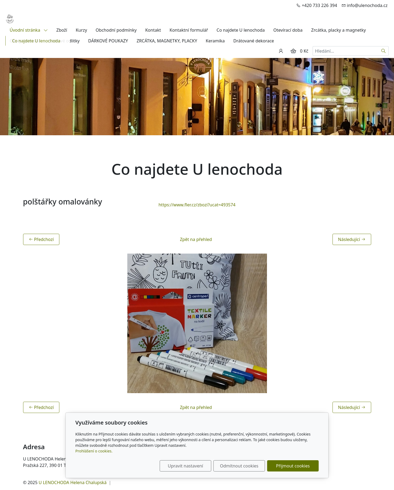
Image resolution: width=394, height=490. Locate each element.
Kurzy (81, 30)
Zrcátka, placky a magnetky (338, 30)
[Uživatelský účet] (281, 51)
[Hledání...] (346, 51)
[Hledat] (384, 51)
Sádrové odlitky (64, 41)
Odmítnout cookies (239, 466)
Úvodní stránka (29, 30)
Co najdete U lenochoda (240, 30)
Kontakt (153, 30)
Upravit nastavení (185, 466)
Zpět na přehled (196, 239)
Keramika (215, 41)
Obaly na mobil (25, 41)
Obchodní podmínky (116, 30)
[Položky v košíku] (293, 51)
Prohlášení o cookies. (94, 451)
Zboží (61, 30)
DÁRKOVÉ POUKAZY (108, 41)
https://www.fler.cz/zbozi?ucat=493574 (197, 205)
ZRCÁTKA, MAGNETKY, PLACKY (167, 41)
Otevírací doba (288, 30)
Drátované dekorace (253, 41)
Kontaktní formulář (188, 30)
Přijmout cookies (293, 466)
